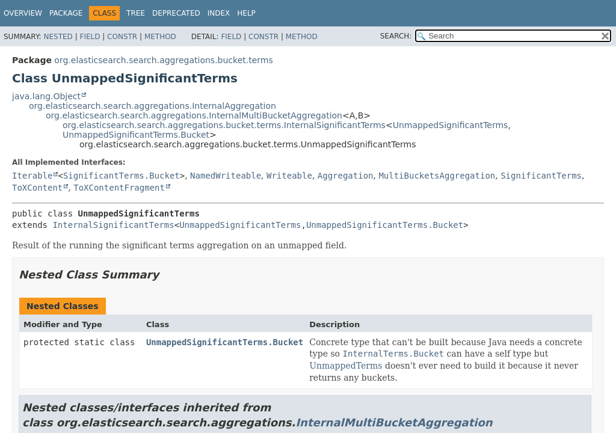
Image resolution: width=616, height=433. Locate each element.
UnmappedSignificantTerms (450, 125)
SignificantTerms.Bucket (121, 175)
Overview (23, 13)
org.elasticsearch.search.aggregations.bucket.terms (163, 60)
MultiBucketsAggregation (436, 175)
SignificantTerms (541, 175)
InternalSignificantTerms (113, 225)
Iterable (32, 175)
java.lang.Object (46, 96)
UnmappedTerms (345, 365)
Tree (135, 13)
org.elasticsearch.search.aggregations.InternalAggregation (152, 106)
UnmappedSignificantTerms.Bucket (136, 135)
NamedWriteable (225, 175)
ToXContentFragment (119, 187)
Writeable (289, 175)
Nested (57, 36)
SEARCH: (396, 36)
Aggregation (346, 175)
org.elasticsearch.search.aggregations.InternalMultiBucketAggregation (194, 115)
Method (160, 36)
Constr (122, 36)
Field (89, 36)
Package (65, 13)
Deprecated (176, 13)
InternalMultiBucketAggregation (393, 422)
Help (246, 13)
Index (219, 13)
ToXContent (37, 187)
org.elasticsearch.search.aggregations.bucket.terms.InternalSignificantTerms (224, 125)
